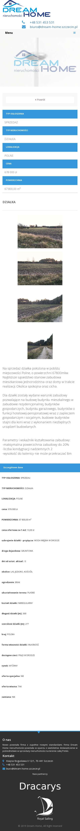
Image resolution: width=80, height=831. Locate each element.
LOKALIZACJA (12, 147)
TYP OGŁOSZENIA (15, 113)
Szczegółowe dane (13, 467)
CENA (8, 163)
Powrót (40, 99)
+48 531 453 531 (42, 22)
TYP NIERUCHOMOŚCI (17, 130)
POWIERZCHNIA (14, 180)
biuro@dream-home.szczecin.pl (53, 27)
